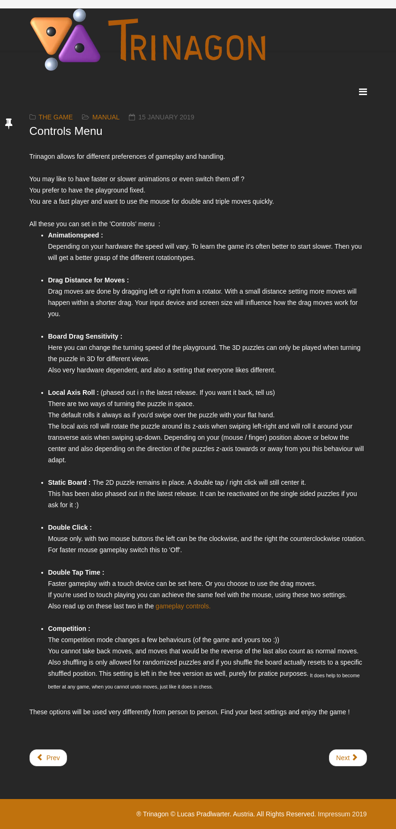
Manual (106, 117)
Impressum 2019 (342, 814)
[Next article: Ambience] (347, 757)
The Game (55, 117)
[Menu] (363, 92)
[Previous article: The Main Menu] (48, 757)
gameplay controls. (183, 606)
